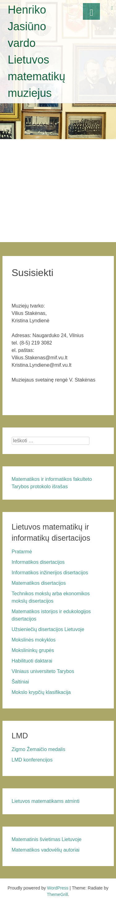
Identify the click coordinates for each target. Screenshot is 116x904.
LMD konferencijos (32, 759)
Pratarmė (22, 551)
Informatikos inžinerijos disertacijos (50, 572)
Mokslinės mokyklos (34, 639)
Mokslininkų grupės (33, 650)
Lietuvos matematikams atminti (46, 801)
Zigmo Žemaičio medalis (38, 749)
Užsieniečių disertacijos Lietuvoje (48, 629)
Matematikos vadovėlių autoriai (46, 849)
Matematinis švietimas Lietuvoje (47, 839)
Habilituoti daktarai (32, 660)
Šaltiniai (20, 681)
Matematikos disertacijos (39, 583)
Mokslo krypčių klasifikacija (41, 692)
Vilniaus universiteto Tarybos (43, 671)
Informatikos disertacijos (38, 562)
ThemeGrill (57, 894)
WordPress (57, 887)
